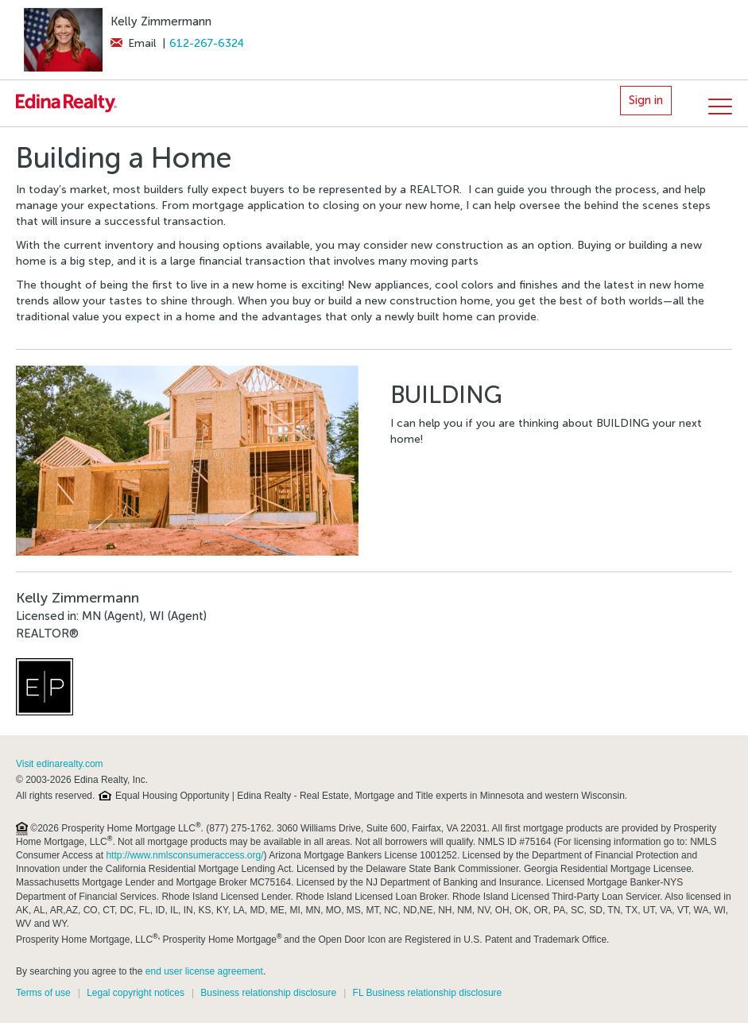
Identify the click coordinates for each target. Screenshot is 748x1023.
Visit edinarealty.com (59, 763)
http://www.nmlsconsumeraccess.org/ (184, 855)
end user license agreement (204, 971)
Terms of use (43, 992)
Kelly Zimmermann (160, 21)
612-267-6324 (206, 43)
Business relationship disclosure (268, 992)
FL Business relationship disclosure (427, 992)
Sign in (646, 100)
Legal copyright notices (135, 992)
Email (133, 43)
